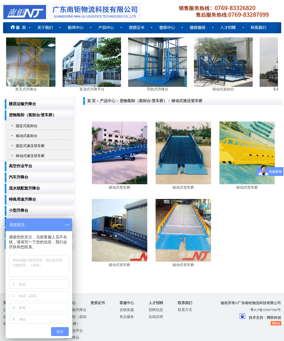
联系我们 (185, 303)
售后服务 (127, 317)
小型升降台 (18, 210)
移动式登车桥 (119, 185)
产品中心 (107, 101)
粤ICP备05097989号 (265, 310)
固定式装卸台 (26, 126)
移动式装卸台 (225, 89)
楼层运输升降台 (22, 104)
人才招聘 (156, 303)
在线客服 (127, 310)
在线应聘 (156, 317)
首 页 (91, 101)
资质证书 (97, 303)
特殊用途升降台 (22, 199)
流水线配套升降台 (24, 188)
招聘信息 (156, 310)
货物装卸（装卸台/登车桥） (33, 115)
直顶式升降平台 (93, 89)
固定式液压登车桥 (30, 146)
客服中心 (127, 303)
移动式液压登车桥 (30, 156)
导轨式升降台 (159, 89)
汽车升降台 (18, 177)
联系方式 (185, 310)
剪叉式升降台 (28, 89)
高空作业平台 (20, 166)
